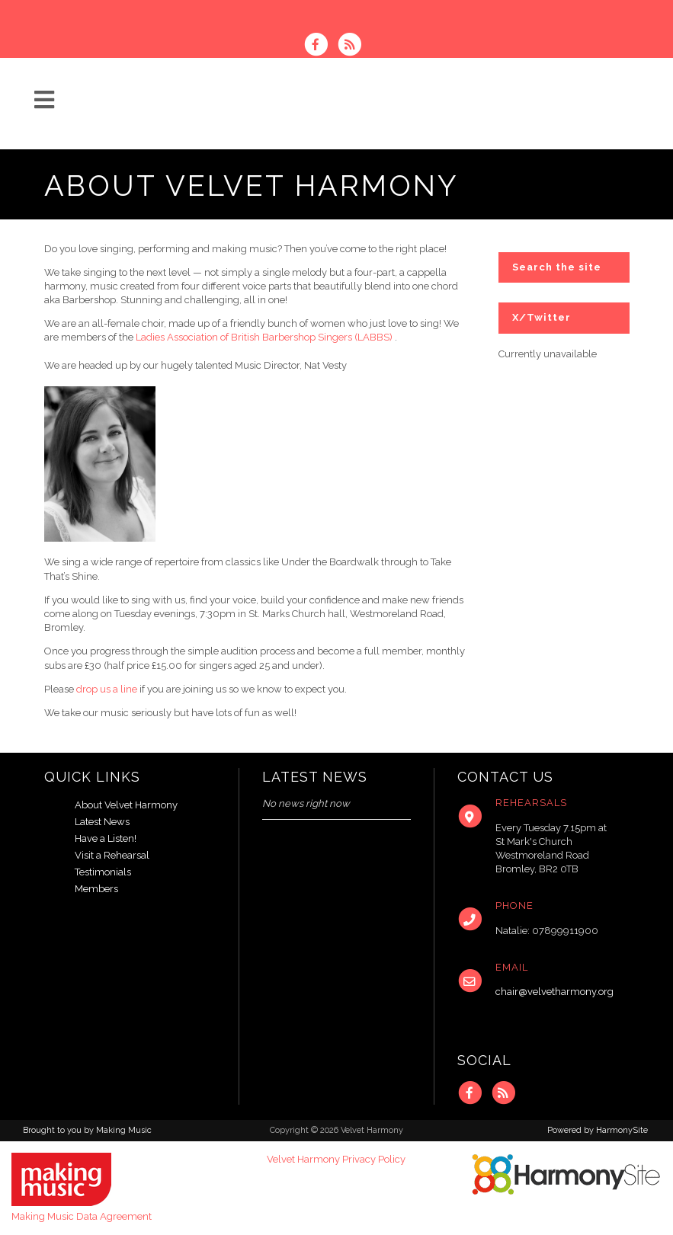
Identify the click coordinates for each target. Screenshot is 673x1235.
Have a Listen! (105, 838)
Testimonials (103, 872)
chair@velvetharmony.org (554, 991)
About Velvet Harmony (126, 805)
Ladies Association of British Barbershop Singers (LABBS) (264, 337)
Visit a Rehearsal (112, 855)
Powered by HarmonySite (597, 1130)
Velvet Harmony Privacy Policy (336, 1159)
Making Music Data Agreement (81, 1216)
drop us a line (106, 689)
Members (96, 888)
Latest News (102, 821)
